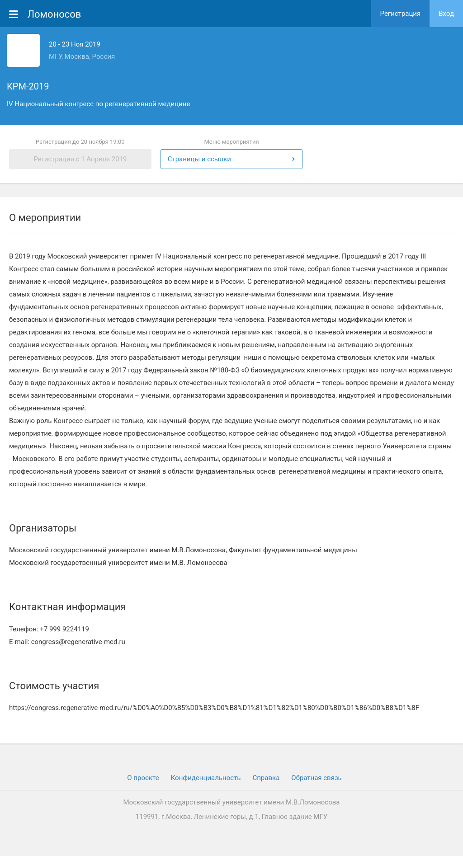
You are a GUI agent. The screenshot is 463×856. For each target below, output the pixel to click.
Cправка (265, 778)
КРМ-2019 (28, 86)
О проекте (143, 778)
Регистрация (400, 13)
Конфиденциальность (206, 778)
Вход (446, 13)
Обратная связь (316, 778)
